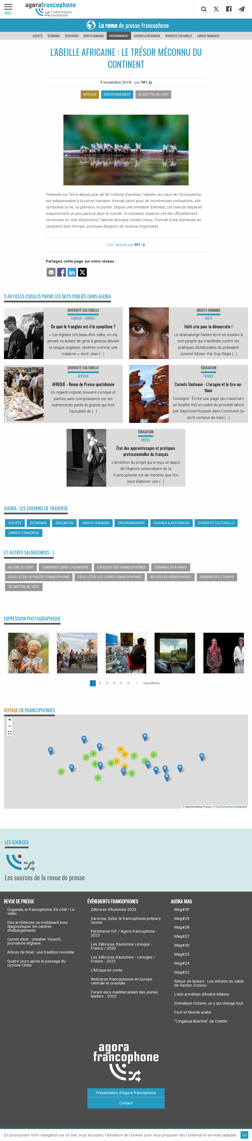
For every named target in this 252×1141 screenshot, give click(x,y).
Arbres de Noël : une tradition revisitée (40, 952)
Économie (54, 35)
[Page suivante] (136, 683)
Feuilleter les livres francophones (109, 577)
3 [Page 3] (107, 683)
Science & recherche (147, 35)
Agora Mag (181, 901)
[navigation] (8, 9)
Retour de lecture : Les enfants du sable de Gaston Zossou (209, 983)
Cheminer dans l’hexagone (65, 567)
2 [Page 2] (100, 683)
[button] (71, 768)
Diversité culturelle (178, 35)
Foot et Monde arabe (192, 1012)
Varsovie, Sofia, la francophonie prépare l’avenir (126, 920)
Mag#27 (181, 936)
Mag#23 (181, 972)
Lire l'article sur (126, 244)
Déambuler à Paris (171, 567)
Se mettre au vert (153, 94)
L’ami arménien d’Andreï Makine (201, 994)
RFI (146, 82)
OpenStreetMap (224, 806)
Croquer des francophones (121, 567)
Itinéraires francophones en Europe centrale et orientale (121, 981)
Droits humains (93, 35)
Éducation (71, 35)
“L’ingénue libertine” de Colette (200, 1021)
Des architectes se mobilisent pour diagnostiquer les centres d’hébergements (37, 926)
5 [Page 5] (121, 683)
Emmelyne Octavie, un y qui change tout (208, 1003)
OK (244, 1135)
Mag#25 (181, 954)
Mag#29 (181, 918)
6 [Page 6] (128, 683)
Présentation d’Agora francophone (126, 1092)
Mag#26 (181, 945)
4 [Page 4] (114, 683)
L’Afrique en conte (106, 970)
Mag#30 (181, 909)
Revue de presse (19, 901)
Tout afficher (151, 683)
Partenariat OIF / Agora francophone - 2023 (124, 933)
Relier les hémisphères (170, 577)
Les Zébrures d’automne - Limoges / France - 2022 (123, 959)
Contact (126, 1103)
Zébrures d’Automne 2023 (113, 909)
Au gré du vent (21, 567)
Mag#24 (181, 963)
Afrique (90, 94)
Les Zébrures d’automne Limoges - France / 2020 (121, 946)
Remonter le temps (217, 577)
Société (38, 35)
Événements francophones (112, 901)
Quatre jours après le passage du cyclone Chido (36, 963)
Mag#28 (181, 927)
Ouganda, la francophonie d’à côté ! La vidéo (40, 911)
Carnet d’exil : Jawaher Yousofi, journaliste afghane (34, 941)
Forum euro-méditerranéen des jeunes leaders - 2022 (124, 994)
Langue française (208, 35)
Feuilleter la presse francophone (38, 577)
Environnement (119, 35)
